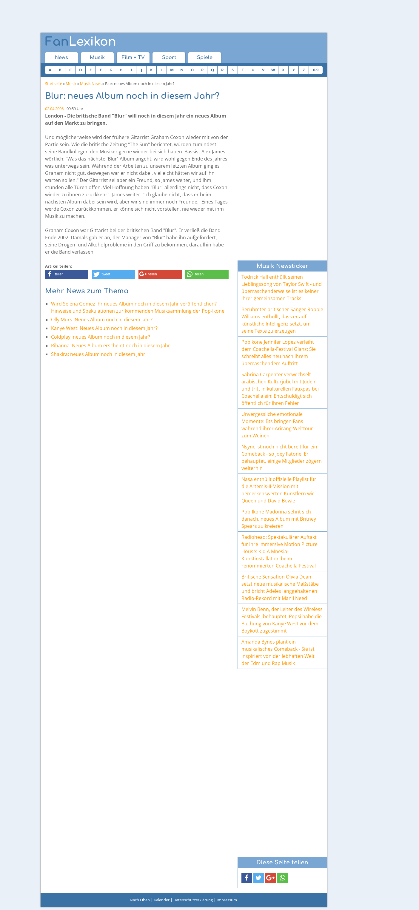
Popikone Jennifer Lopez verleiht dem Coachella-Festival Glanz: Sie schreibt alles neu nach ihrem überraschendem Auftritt (278, 353)
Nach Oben (140, 900)
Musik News (90, 83)
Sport (169, 57)
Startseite (53, 83)
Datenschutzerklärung (193, 900)
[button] (66, 274)
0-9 (315, 70)
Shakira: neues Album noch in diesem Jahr (98, 354)
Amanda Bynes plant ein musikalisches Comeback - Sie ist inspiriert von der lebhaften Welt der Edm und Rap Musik (278, 652)
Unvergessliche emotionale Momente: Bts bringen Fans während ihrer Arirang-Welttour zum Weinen (277, 425)
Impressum (227, 900)
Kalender (162, 900)
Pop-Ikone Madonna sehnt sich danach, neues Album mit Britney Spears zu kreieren (278, 518)
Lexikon (80, 41)
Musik (97, 57)
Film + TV (133, 57)
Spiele (204, 57)
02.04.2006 (54, 108)
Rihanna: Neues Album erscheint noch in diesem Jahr (110, 345)
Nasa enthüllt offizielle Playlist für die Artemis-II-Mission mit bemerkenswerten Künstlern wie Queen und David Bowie (278, 490)
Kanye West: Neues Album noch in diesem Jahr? (104, 328)
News (61, 57)
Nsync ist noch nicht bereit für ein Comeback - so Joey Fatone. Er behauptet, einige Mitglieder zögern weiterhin (281, 457)
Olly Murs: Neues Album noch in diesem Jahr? (101, 319)
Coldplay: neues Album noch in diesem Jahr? (100, 337)
